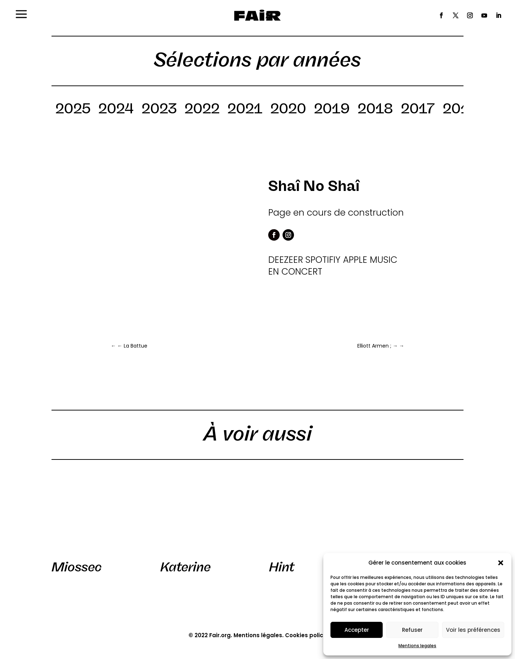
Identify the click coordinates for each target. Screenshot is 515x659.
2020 (288, 110)
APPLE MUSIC (370, 260)
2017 (418, 110)
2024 (116, 110)
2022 (202, 110)
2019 (332, 110)
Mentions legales (417, 646)
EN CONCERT (295, 271)
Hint (281, 567)
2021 (245, 110)
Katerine (185, 567)
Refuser (412, 630)
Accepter (356, 630)
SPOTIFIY (322, 260)
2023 (159, 110)
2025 (72, 110)
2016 (460, 110)
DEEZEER (285, 260)
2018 (375, 110)
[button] (500, 562)
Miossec (77, 567)
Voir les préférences (473, 630)
